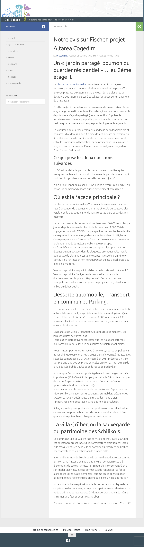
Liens (10, 70)
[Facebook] (43, 26)
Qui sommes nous (16, 44)
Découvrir (12, 64)
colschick (62, 56)
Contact (12, 77)
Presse (11, 57)
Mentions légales (71, 530)
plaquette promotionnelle (71, 84)
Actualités (60, 26)
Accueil (11, 38)
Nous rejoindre (15, 83)
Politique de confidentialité (45, 530)
